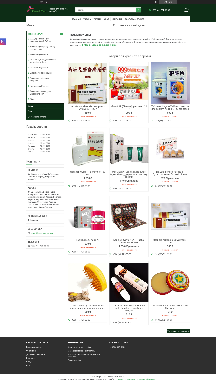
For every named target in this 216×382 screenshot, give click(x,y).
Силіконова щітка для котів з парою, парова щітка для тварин (87, 306)
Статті (30, 106)
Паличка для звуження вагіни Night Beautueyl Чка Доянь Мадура (129, 308)
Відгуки (29, 362)
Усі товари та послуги (177, 331)
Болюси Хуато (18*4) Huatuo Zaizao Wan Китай (129, 241)
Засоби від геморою (39, 54)
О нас (106, 19)
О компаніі (31, 351)
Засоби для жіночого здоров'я (39, 79)
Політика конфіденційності (147, 379)
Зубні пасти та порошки (41, 73)
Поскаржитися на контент (125, 379)
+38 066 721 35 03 (117, 347)
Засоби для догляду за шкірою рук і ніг (40, 92)
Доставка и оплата (134, 19)
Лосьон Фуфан (74, 360)
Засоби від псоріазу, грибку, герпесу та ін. (43, 47)
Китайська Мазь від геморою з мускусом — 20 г (88, 107)
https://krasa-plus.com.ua (42, 233)
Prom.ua (121, 377)
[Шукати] (138, 10)
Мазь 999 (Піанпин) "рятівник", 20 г (129, 107)
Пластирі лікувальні (39, 67)
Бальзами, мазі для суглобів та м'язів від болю (43, 61)
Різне (32, 99)
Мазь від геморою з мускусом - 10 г (170, 241)
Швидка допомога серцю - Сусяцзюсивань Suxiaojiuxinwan (170, 173)
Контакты (117, 19)
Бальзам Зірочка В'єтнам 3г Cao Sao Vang (170, 306)
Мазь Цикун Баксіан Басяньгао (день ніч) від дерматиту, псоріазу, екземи (129, 174)
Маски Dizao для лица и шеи (100, 45)
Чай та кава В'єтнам (39, 86)
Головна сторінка (34, 347)
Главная (76, 19)
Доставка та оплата (37, 117)
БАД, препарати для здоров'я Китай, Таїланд (41, 40)
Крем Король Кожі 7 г (87, 240)
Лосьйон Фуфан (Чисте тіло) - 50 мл (87, 173)
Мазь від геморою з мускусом (81, 351)
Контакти (30, 358)
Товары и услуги (92, 19)
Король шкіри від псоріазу (80, 347)
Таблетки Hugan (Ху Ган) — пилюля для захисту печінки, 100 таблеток (170, 107)
